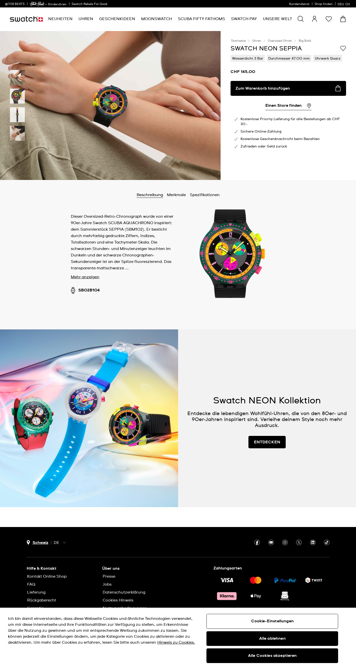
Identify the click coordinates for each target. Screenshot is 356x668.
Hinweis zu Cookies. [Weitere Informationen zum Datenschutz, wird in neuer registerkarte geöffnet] (176, 642)
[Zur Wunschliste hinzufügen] (343, 48)
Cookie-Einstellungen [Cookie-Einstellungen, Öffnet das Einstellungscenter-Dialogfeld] (272, 621)
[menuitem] (60, 19)
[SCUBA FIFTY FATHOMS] (201, 19)
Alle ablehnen (272, 638)
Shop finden (324, 4)
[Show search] (301, 19)
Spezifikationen (205, 195)
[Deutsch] (344, 3)
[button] (328, 19)
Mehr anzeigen (85, 277)
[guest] (314, 19)
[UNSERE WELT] (277, 19)
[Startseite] (26, 19)
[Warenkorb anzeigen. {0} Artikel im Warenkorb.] (343, 19)
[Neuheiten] (60, 19)
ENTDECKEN (267, 442)
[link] (37, 4)
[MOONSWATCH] (156, 19)
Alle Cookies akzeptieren (272, 656)
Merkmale (176, 195)
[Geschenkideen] (117, 19)
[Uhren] (86, 19)
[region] (178, 638)
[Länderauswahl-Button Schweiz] (37, 542)
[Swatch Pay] (244, 19)
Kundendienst (299, 4)
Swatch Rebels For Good (89, 4)
